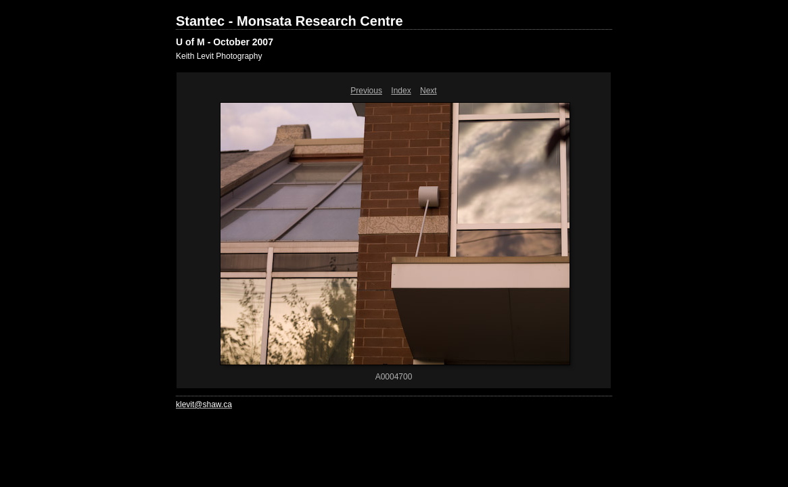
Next (428, 90)
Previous (366, 90)
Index (401, 90)
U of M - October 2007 (224, 42)
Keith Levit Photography (219, 56)
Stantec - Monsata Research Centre (289, 21)
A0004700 (394, 376)
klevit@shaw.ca (204, 404)
